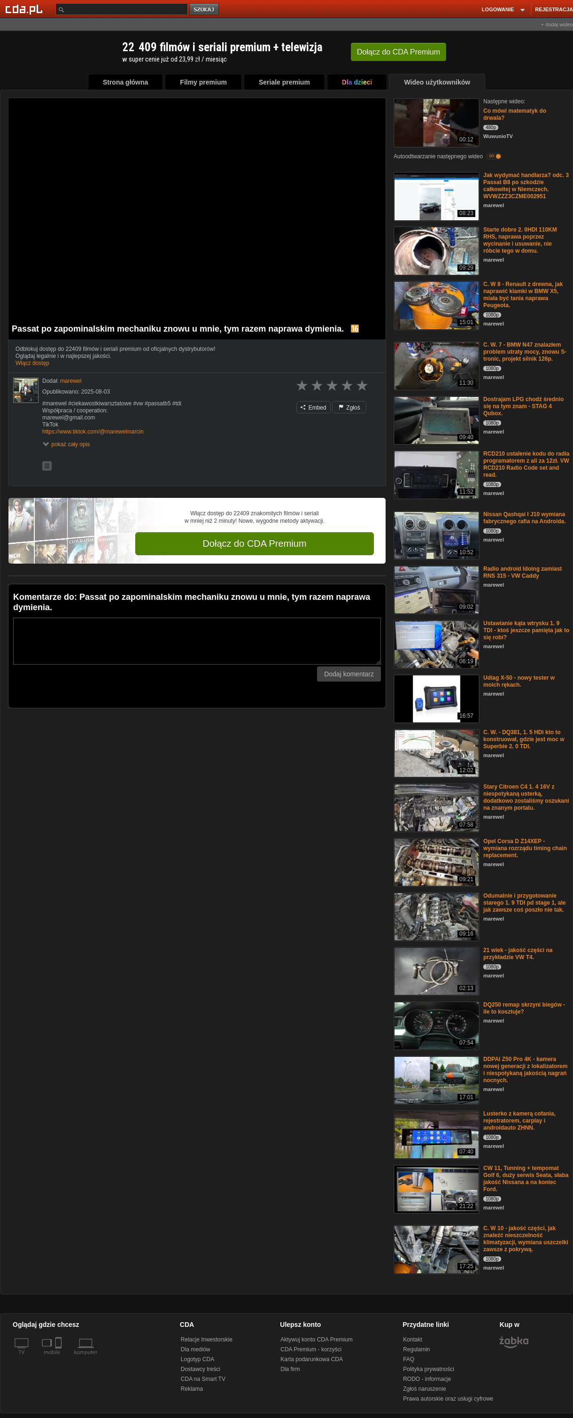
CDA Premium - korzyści (310, 1349)
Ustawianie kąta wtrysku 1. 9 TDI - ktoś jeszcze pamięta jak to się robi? (526, 630)
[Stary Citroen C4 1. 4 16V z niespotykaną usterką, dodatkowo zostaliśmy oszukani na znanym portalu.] (436, 807)
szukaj (204, 9)
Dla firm (290, 1369)
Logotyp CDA (197, 1359)
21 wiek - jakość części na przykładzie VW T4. (517, 954)
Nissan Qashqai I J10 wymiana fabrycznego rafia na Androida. (524, 518)
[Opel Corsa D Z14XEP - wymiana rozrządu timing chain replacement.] (436, 861)
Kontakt (412, 1339)
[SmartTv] (59, 1358)
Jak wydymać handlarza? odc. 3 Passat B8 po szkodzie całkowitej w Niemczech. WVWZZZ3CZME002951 (526, 186)
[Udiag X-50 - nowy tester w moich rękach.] (436, 698)
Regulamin (416, 1349)
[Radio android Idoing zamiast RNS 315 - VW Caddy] (436, 589)
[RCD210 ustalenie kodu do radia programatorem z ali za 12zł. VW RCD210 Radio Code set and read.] (436, 474)
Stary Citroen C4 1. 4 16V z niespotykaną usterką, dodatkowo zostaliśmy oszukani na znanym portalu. (526, 797)
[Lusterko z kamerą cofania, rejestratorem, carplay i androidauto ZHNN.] (436, 1134)
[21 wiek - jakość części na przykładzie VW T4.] (436, 970)
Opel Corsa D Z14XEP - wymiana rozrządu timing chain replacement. (525, 848)
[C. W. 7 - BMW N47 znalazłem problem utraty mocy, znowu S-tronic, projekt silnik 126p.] (436, 365)
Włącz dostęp (32, 363)
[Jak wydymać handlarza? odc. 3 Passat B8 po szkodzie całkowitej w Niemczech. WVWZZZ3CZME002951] (436, 195)
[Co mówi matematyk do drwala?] (436, 122)
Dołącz (398, 52)
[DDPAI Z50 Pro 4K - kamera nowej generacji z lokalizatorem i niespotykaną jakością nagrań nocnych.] (436, 1079)
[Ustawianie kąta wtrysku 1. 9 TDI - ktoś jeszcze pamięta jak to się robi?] (436, 643)
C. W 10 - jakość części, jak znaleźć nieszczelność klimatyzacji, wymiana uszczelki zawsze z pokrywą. (525, 1239)
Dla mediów (195, 1349)
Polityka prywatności (428, 1369)
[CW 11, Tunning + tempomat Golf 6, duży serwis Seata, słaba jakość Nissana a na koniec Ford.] (436, 1188)
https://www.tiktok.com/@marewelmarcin (93, 431)
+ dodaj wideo (557, 24)
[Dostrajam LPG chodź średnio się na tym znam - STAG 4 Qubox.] (436, 419)
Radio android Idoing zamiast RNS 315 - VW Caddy (522, 572)
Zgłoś (349, 407)
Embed (313, 407)
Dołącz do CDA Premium (254, 543)
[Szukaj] (121, 9)
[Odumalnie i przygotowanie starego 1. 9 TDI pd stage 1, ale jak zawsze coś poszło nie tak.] (436, 916)
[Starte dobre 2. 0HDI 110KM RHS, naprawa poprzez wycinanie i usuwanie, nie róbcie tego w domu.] (436, 250)
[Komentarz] (197, 641)
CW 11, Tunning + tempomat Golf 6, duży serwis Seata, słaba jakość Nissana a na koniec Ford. (525, 1179)
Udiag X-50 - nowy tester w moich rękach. (519, 681)
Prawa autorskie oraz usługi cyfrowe (448, 1398)
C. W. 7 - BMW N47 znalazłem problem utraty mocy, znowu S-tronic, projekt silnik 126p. (524, 351)
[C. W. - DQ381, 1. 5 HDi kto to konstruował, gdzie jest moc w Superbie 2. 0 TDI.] (436, 752)
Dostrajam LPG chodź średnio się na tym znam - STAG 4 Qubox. (523, 406)
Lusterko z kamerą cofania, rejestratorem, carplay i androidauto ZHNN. (519, 1120)
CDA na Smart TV (203, 1379)
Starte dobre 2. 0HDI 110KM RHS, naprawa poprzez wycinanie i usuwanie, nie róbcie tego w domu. (520, 240)
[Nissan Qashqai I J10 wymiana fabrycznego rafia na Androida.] (436, 534)
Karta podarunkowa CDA (311, 1359)
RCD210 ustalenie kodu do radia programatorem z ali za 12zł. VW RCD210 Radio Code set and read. (526, 464)
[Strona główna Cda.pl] (25, 9)
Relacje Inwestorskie (206, 1339)
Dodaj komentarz (349, 674)
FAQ (408, 1359)
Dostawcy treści (200, 1369)
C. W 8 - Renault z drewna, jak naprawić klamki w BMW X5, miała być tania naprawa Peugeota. (523, 295)
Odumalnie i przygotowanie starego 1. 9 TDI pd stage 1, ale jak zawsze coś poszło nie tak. (524, 902)
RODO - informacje (427, 1379)
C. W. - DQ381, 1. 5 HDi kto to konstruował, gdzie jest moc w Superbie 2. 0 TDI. (524, 739)
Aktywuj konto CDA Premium (316, 1339)
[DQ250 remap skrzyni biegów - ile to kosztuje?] (436, 1025)
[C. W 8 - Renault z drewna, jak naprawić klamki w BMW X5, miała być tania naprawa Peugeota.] (436, 304)
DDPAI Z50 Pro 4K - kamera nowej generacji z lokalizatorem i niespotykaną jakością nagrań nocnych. (525, 1070)
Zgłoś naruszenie (424, 1389)
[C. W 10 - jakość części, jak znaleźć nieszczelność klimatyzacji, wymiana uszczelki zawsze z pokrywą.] (436, 1248)
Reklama (192, 1389)
